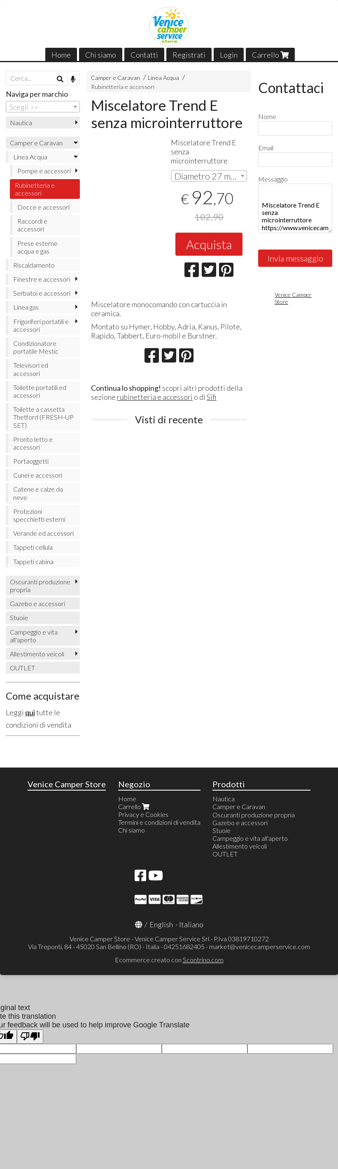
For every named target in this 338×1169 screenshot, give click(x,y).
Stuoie (19, 617)
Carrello (270, 54)
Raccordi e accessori (32, 225)
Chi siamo (100, 54)
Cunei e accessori (37, 475)
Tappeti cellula (33, 547)
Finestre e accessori (41, 279)
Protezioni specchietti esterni (39, 515)
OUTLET (22, 668)
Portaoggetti (31, 461)
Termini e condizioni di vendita (159, 822)
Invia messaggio (295, 258)
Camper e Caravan (115, 77)
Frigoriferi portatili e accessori (41, 325)
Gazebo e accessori (37, 603)
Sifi (212, 396)
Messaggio (273, 179)
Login (229, 54)
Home (61, 54)
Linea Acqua (163, 77)
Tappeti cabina (33, 561)
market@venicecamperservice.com (259, 946)
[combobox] (209, 176)
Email (265, 148)
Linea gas (26, 307)
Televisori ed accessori (30, 369)
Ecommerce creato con (169, 960)
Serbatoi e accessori (41, 293)
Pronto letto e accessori (33, 443)
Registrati (188, 54)
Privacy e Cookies (143, 814)
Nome (267, 116)
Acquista (209, 244)
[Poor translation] (30, 1036)
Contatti (144, 54)
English (161, 924)
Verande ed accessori (43, 533)
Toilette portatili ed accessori (39, 391)
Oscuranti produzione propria (40, 585)
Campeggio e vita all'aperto (34, 636)
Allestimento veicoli (37, 654)
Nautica (21, 122)
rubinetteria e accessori (155, 396)
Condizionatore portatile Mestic (35, 347)
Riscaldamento (34, 265)
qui (30, 712)
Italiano (191, 924)
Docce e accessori (43, 207)
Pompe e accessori (44, 171)
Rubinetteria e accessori (122, 86)
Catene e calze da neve (38, 493)
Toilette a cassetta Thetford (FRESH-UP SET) (43, 417)
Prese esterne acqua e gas (37, 247)
